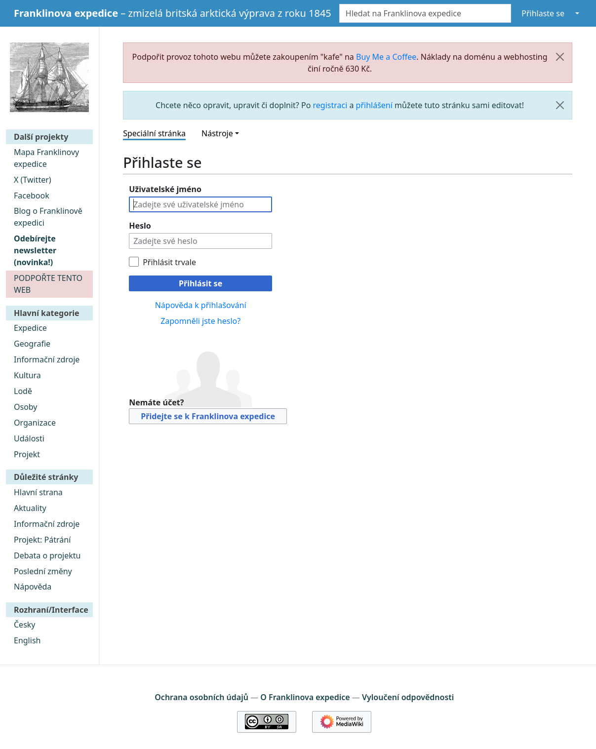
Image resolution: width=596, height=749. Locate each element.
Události (29, 438)
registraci (330, 105)
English (27, 640)
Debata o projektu (47, 555)
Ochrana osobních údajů (201, 697)
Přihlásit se (200, 283)
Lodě (23, 391)
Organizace (35, 422)
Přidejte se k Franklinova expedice (208, 416)
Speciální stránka (154, 133)
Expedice (30, 327)
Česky (25, 624)
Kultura (27, 375)
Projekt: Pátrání (42, 539)
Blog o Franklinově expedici (48, 216)
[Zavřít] (560, 57)
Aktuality (30, 508)
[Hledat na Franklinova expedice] (425, 13)
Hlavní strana (38, 492)
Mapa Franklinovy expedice (46, 158)
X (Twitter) (32, 179)
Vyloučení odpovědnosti (408, 697)
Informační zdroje (46, 359)
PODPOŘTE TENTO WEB (48, 284)
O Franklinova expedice (305, 697)
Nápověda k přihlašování (200, 305)
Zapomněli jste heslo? (200, 320)
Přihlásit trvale (169, 262)
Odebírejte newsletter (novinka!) (35, 250)
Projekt (27, 454)
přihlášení (374, 105)
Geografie (32, 343)
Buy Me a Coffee (386, 56)
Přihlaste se (542, 13)
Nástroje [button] (217, 133)
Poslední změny (43, 571)
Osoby (26, 406)
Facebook (31, 195)
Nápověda (32, 586)
